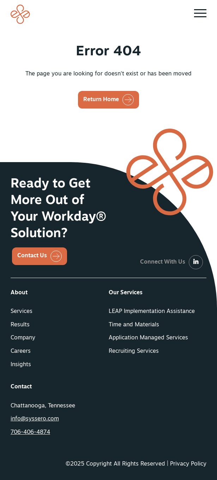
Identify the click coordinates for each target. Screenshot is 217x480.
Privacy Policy (188, 464)
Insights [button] (21, 365)
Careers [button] (21, 351)
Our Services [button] (126, 293)
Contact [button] (21, 387)
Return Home (101, 100)
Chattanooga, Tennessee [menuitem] (43, 406)
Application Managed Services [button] (148, 338)
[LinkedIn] (196, 262)
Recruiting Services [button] (134, 351)
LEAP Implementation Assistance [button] (152, 311)
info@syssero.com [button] (35, 419)
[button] (200, 13)
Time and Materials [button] (134, 325)
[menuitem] (60, 293)
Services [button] (21, 311)
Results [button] (20, 325)
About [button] (19, 293)
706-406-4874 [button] (30, 432)
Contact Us (32, 256)
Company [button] (23, 338)
